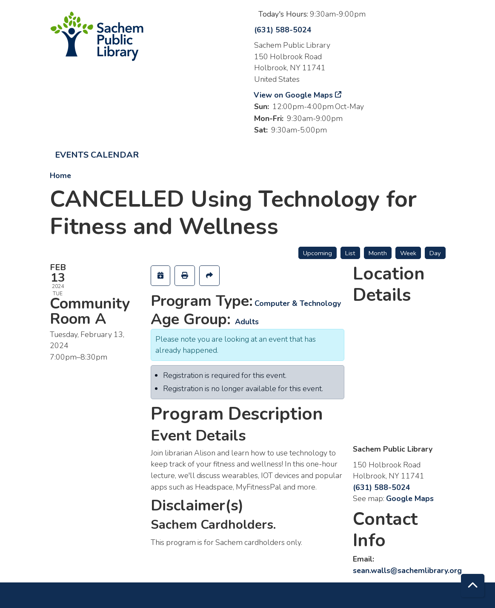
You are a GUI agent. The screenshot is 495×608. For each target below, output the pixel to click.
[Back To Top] (472, 585)
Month (378, 253)
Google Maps (410, 498)
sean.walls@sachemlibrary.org (407, 570)
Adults (247, 322)
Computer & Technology (298, 303)
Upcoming (317, 253)
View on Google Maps (293, 95)
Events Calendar (97, 155)
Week (408, 253)
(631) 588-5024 (283, 30)
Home (60, 175)
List (350, 253)
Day (435, 253)
